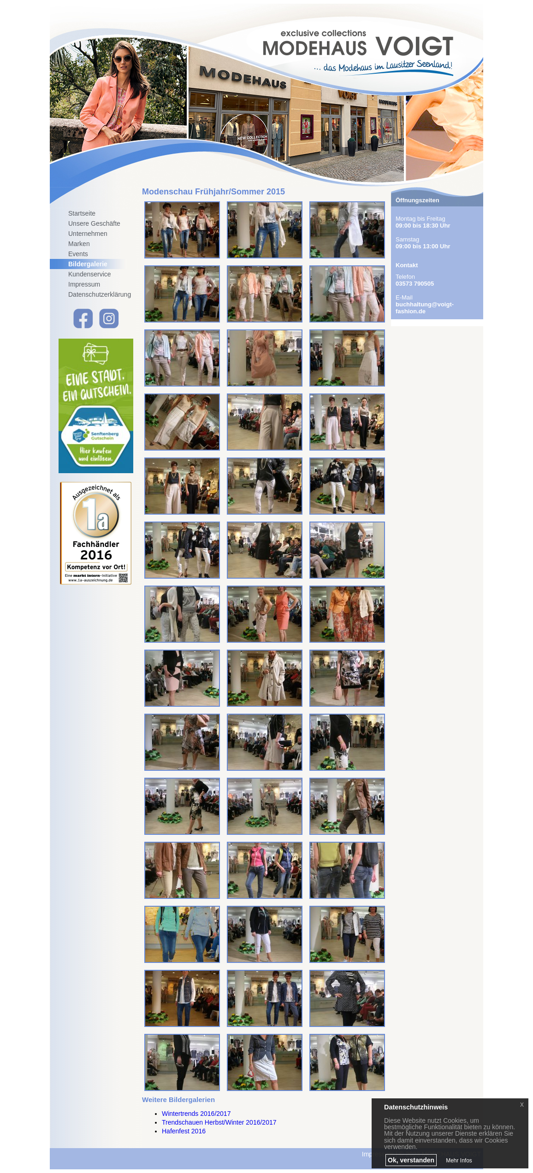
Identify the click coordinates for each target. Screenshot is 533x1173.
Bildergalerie (87, 264)
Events (78, 254)
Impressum (84, 284)
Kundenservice (89, 274)
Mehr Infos (459, 1160)
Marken (79, 243)
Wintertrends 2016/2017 (196, 1113)
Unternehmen (87, 233)
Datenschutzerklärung (99, 294)
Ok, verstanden (411, 1160)
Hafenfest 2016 (184, 1131)
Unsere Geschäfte (94, 223)
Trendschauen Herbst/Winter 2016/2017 (219, 1122)
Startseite (81, 213)
